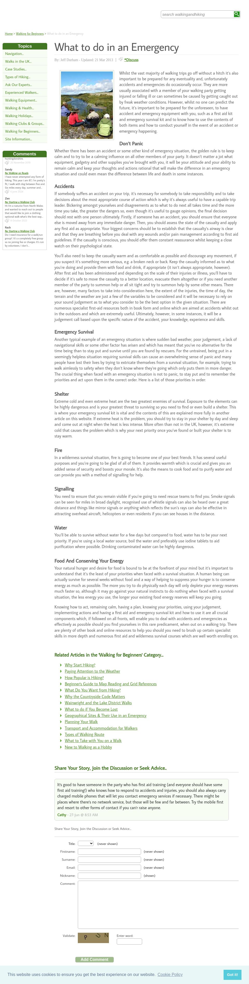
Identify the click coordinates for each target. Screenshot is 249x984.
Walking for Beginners (30, 33)
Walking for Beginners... (22, 131)
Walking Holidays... (19, 115)
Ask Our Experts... (18, 84)
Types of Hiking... (17, 76)
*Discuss (131, 59)
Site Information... (18, 139)
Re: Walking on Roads (16, 168)
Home (9, 33)
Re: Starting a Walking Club (20, 197)
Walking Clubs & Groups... (24, 123)
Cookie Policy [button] (170, 974)
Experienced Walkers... (21, 92)
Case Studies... (15, 69)
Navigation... (14, 53)
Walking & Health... (19, 107)
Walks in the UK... (18, 61)
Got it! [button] (232, 975)
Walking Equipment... (21, 100)
